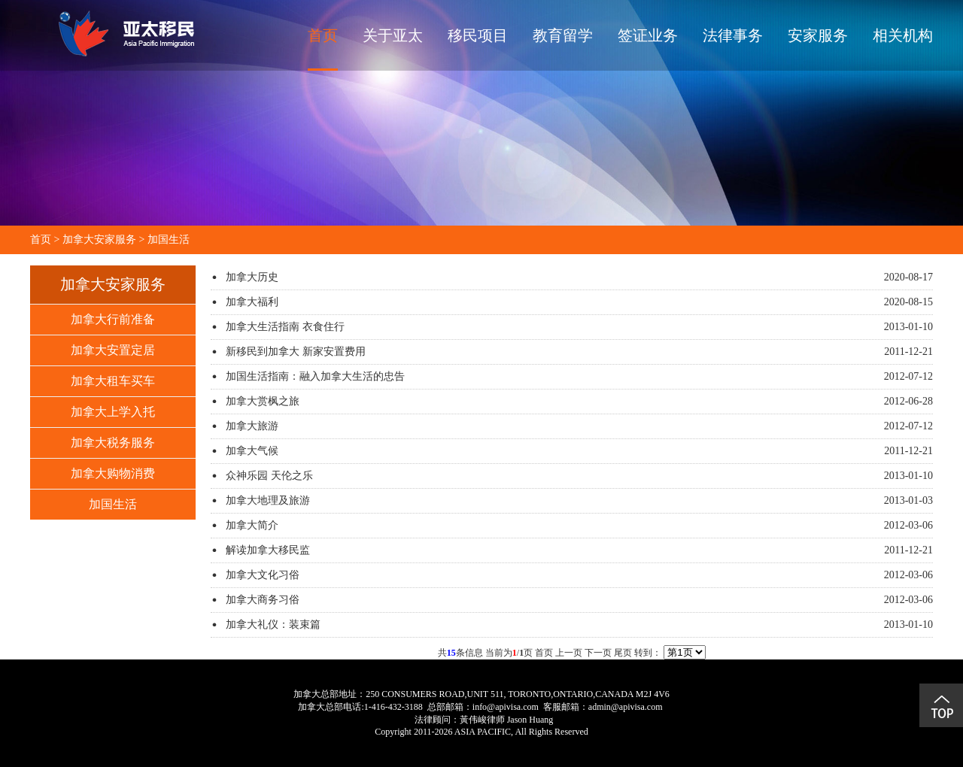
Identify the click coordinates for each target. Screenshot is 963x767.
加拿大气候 (252, 450)
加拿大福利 (252, 302)
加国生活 (168, 239)
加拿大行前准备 (113, 319)
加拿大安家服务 (99, 239)
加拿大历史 (252, 277)
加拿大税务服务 (113, 442)
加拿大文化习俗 (262, 575)
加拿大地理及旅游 (268, 500)
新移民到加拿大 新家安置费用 (296, 351)
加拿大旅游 (252, 426)
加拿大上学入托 (113, 411)
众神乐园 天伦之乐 (269, 475)
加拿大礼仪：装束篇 (273, 624)
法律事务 (733, 35)
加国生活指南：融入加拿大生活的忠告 (315, 376)
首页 (323, 35)
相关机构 (903, 35)
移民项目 (478, 35)
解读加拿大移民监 (268, 550)
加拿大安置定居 (113, 350)
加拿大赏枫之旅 (262, 401)
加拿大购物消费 (113, 473)
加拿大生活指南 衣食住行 (285, 326)
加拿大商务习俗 (262, 599)
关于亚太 (393, 35)
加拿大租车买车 (113, 380)
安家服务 (818, 35)
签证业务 (648, 35)
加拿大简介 (252, 525)
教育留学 (563, 35)
